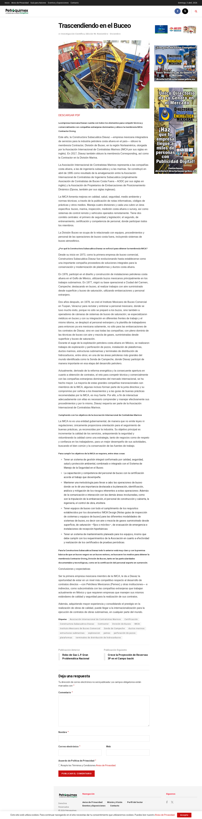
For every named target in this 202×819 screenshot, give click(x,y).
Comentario (65, 692)
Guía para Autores (38, 3)
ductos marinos (136, 628)
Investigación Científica (73, 34)
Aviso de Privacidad (20, 3)
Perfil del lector (135, 802)
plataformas (66, 638)
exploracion (94, 633)
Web (108, 746)
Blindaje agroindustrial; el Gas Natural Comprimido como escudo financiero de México (33, 183)
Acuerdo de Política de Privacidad (77, 760)
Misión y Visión (114, 802)
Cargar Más (26, 272)
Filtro (46, 20)
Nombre (63, 732)
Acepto (184, 815)
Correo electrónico (69, 746)
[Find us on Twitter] (185, 11)
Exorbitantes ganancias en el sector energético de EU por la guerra (31, 76)
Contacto (75, 3)
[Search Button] (196, 11)
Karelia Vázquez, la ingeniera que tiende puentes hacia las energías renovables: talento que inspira (33, 201)
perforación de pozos (125, 633)
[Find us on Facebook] (178, 11)
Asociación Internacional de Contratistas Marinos (95, 619)
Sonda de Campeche (114, 628)
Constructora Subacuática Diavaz (77, 624)
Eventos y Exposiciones (58, 3)
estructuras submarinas (72, 633)
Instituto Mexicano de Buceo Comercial (80, 628)
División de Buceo (121, 624)
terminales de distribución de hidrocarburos (98, 638)
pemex (107, 633)
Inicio (7, 3)
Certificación (131, 619)
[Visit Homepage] (17, 11)
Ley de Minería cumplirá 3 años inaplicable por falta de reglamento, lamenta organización (34, 110)
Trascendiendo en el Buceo (21, 42)
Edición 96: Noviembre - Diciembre (103, 34)
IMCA (137, 624)
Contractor (103, 624)
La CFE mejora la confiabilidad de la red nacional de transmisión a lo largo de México (33, 165)
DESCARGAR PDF (69, 115)
